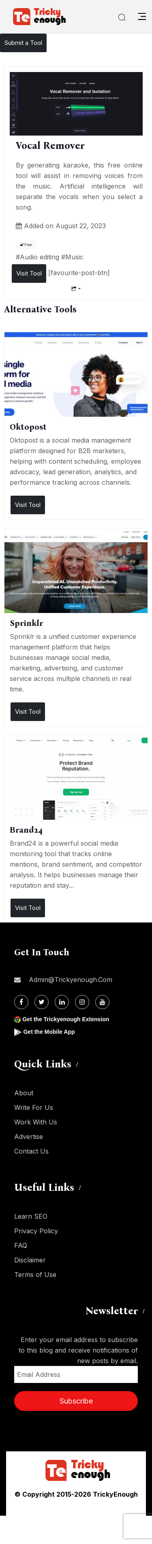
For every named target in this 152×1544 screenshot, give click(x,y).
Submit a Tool (23, 43)
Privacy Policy (36, 1231)
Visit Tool (29, 273)
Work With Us (35, 1122)
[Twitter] (41, 1002)
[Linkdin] (62, 1002)
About (23, 1093)
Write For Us (33, 1107)
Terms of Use (35, 1274)
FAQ (20, 1245)
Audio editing (39, 257)
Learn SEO (30, 1216)
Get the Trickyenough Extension (65, 1019)
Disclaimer (30, 1260)
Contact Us (31, 1151)
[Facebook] (21, 1002)
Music (74, 257)
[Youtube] (102, 1002)
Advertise (28, 1137)
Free (26, 245)
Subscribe (76, 1401)
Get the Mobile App (49, 1032)
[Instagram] (82, 1002)
